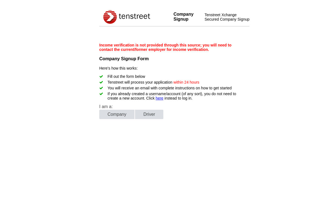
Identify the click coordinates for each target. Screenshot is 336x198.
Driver (149, 114)
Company (117, 114)
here (159, 98)
